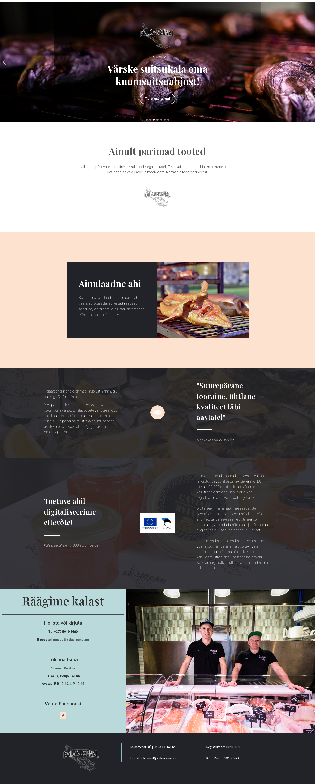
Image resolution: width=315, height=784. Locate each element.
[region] (157, 62)
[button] (4, 62)
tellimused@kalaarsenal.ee (68, 640)
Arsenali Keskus (63, 668)
